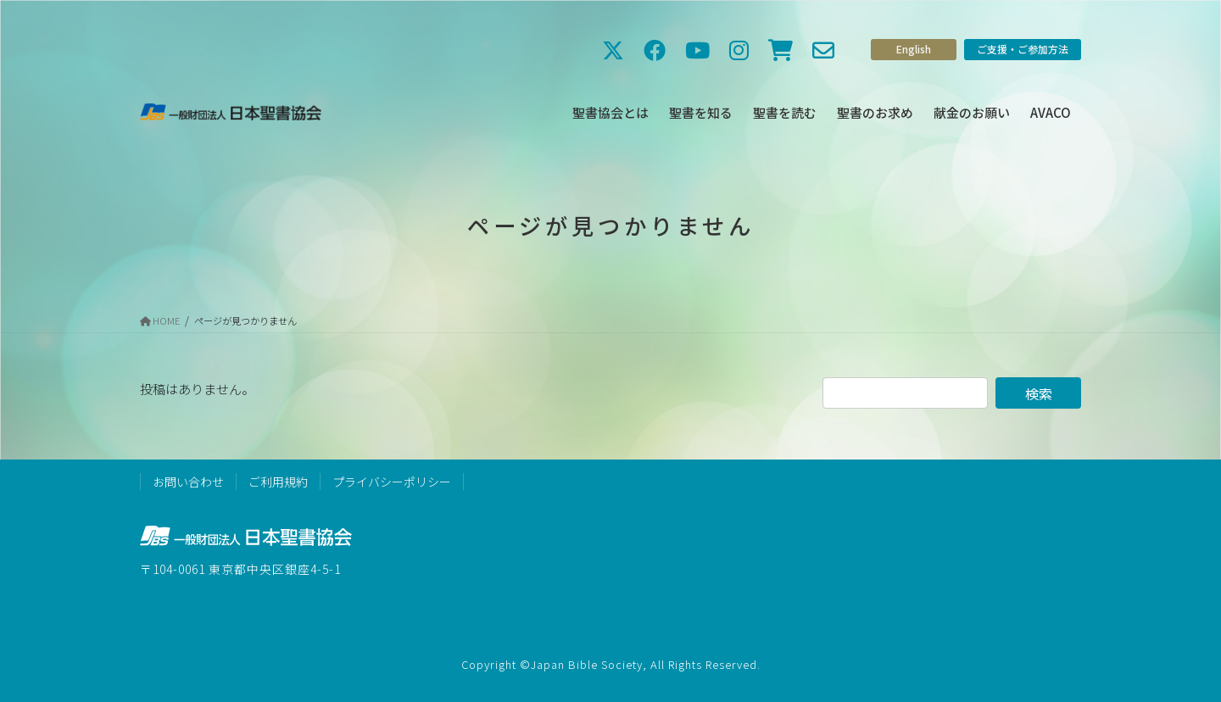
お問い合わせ (188, 481)
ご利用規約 (278, 481)
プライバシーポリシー (391, 481)
